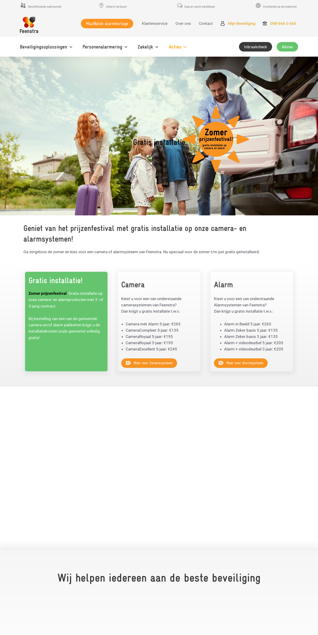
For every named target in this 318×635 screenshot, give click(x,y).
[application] (69, 47)
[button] (107, 23)
